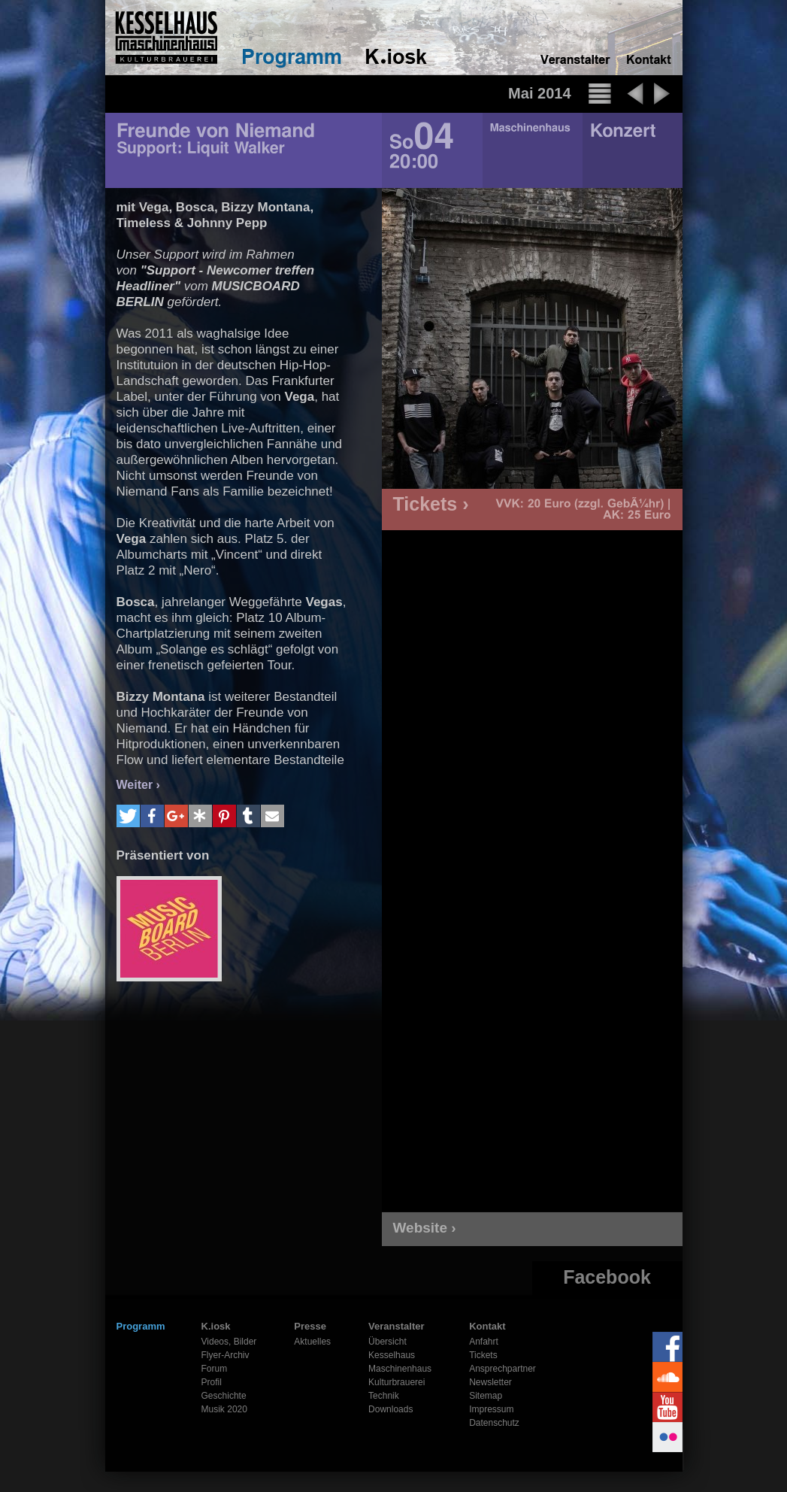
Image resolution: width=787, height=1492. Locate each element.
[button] (128, 816)
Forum (214, 1368)
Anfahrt (483, 1341)
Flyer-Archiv (225, 1355)
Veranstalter (396, 1326)
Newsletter (490, 1382)
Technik (383, 1395)
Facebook (607, 1276)
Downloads (390, 1409)
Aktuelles (312, 1341)
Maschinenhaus (399, 1368)
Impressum (491, 1409)
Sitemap (485, 1395)
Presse (310, 1326)
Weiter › (138, 784)
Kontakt (487, 1326)
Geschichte (224, 1395)
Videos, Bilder (229, 1341)
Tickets (483, 1355)
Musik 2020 (224, 1409)
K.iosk (216, 1326)
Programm (141, 1326)
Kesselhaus (391, 1355)
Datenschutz (494, 1423)
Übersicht (387, 1341)
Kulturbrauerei (396, 1382)
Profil (211, 1382)
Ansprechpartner (502, 1368)
